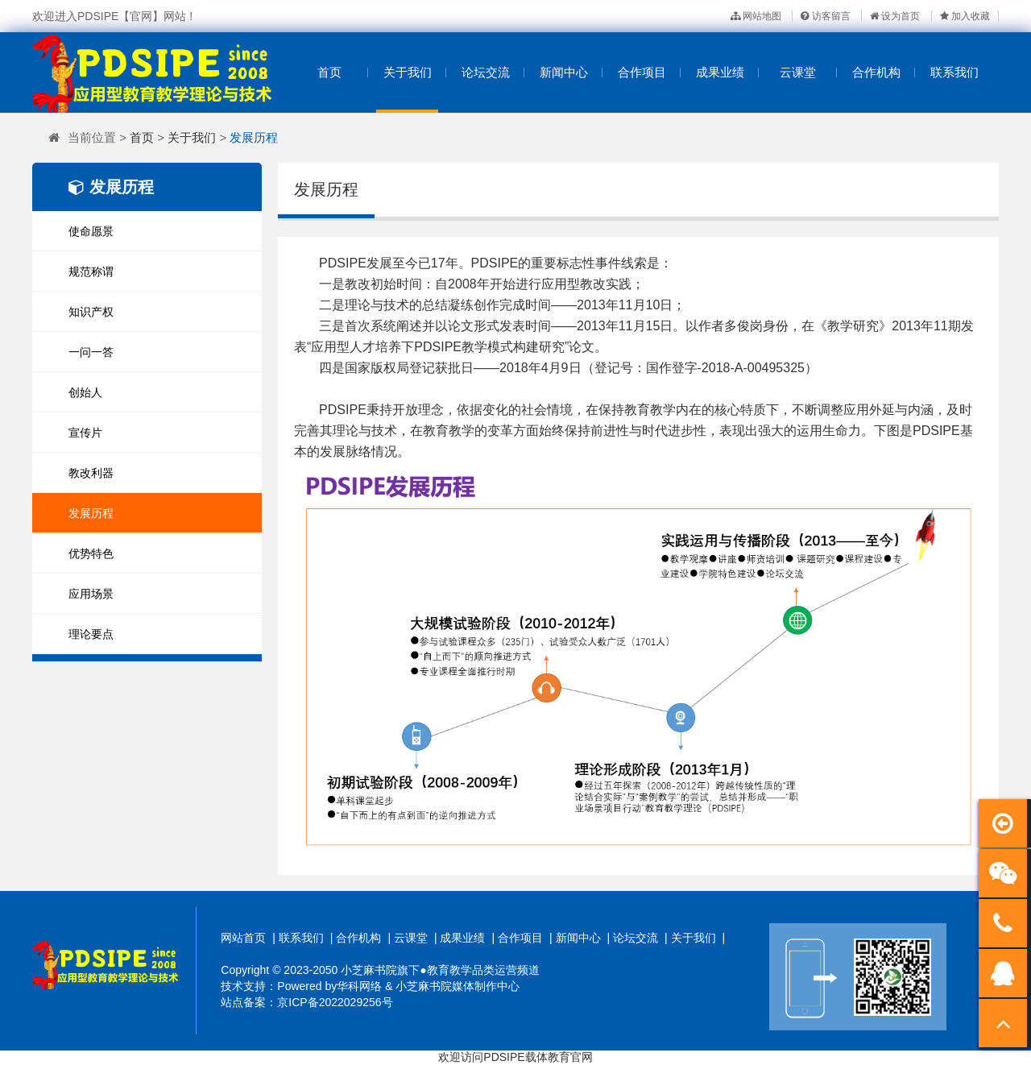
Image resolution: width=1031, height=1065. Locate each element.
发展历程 (254, 137)
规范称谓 (91, 271)
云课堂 (798, 72)
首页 (329, 72)
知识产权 (91, 311)
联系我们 (954, 72)
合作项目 (642, 72)
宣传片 (85, 432)
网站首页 (243, 937)
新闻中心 (564, 72)
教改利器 (91, 472)
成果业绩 (720, 72)
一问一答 (91, 352)
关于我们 (407, 72)
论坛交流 (486, 72)
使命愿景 (91, 231)
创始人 (85, 392)
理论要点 (91, 634)
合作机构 (876, 72)
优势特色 (91, 553)
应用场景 (91, 593)
